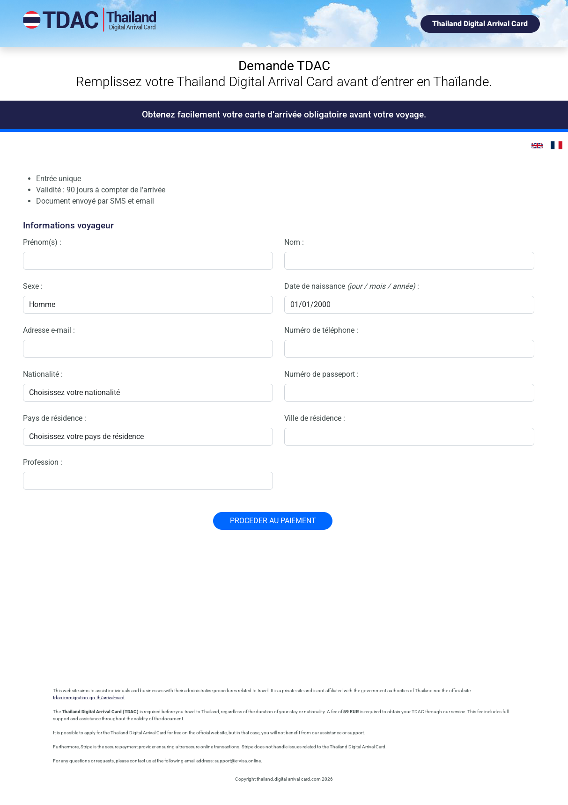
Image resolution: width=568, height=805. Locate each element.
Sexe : (33, 286)
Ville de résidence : (314, 418)
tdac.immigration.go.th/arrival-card (89, 697)
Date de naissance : (351, 286)
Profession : (42, 462)
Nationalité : (43, 374)
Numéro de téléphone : (321, 330)
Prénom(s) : (42, 242)
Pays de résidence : (54, 418)
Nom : (294, 242)
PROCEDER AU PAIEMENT (273, 520)
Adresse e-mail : (49, 330)
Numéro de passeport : (321, 374)
